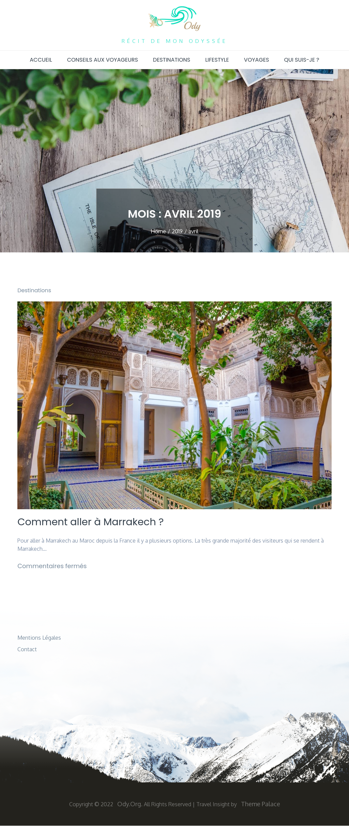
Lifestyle (217, 60)
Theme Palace (260, 804)
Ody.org (129, 804)
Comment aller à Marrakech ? (93, 522)
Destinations (171, 60)
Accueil (41, 60)
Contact (27, 649)
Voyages (256, 60)
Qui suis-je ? (301, 60)
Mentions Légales (39, 638)
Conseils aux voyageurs (102, 60)
